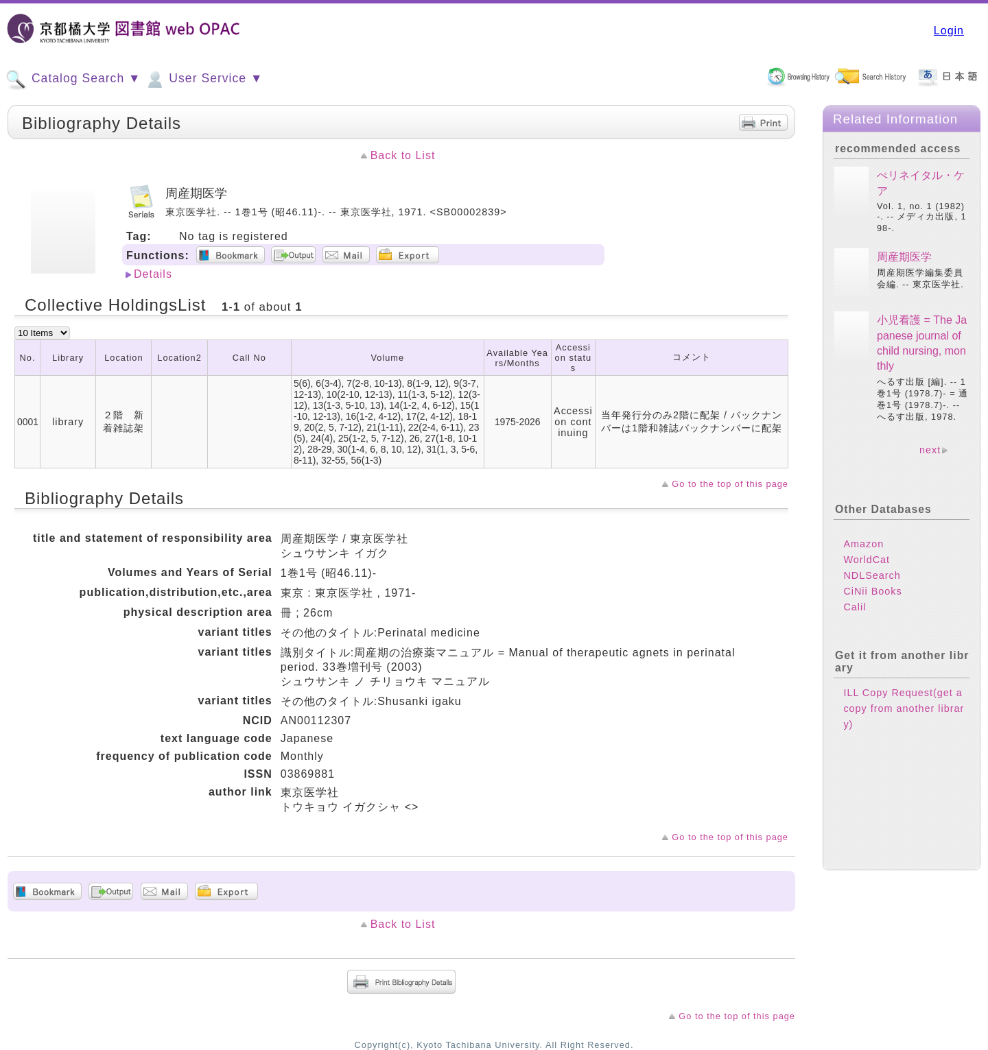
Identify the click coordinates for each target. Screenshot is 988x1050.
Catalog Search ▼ (73, 79)
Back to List (403, 155)
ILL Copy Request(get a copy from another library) (903, 708)
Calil (854, 606)
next (930, 449)
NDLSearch (871, 575)
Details (153, 274)
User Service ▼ (203, 79)
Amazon (863, 543)
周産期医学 (904, 257)
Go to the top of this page (730, 484)
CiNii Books (872, 591)
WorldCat (866, 559)
